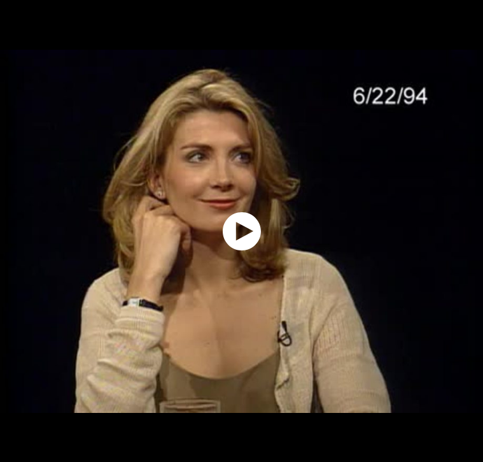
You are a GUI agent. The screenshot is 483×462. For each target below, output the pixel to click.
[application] (241, 231)
